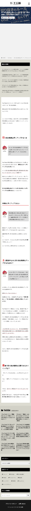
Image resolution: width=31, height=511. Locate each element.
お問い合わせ (22, 503)
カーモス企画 (20, 507)
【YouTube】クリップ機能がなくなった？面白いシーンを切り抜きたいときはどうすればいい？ (8, 417)
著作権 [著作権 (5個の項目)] (13, 481)
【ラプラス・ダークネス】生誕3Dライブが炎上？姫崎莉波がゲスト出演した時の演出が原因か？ (15, 80)
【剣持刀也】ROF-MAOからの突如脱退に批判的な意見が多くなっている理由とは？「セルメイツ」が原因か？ (15, 91)
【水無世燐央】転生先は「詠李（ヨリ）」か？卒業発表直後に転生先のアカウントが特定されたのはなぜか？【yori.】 (15, 75)
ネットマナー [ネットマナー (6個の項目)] (6, 481)
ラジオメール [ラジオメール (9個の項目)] (13, 477)
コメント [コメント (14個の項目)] (5, 474)
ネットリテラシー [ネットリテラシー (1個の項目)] (7, 484)
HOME (3, 57)
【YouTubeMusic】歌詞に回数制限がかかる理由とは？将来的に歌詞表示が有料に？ (23, 435)
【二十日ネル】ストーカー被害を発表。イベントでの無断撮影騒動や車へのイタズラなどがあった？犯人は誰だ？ (15, 70)
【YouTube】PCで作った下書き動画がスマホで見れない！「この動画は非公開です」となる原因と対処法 (8, 427)
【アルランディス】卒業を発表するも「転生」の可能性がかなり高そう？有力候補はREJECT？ (15, 86)
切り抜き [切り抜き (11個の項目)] (12, 474)
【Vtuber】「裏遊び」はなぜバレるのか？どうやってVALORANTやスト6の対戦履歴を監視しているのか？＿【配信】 (23, 417)
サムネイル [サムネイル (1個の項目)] (21, 481)
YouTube (5, 17)
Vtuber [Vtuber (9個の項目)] (4, 477)
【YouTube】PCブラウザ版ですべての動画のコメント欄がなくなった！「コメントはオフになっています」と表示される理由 (8, 436)
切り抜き (11, 17)
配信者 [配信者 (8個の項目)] (20, 477)
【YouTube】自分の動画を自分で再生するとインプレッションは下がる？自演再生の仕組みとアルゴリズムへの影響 (8, 447)
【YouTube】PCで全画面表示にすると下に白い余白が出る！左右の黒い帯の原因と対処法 (23, 427)
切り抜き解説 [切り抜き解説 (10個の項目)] (21, 474)
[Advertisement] (15, 40)
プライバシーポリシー (11, 503)
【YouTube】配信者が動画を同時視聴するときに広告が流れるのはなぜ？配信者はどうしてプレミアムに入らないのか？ (23, 447)
